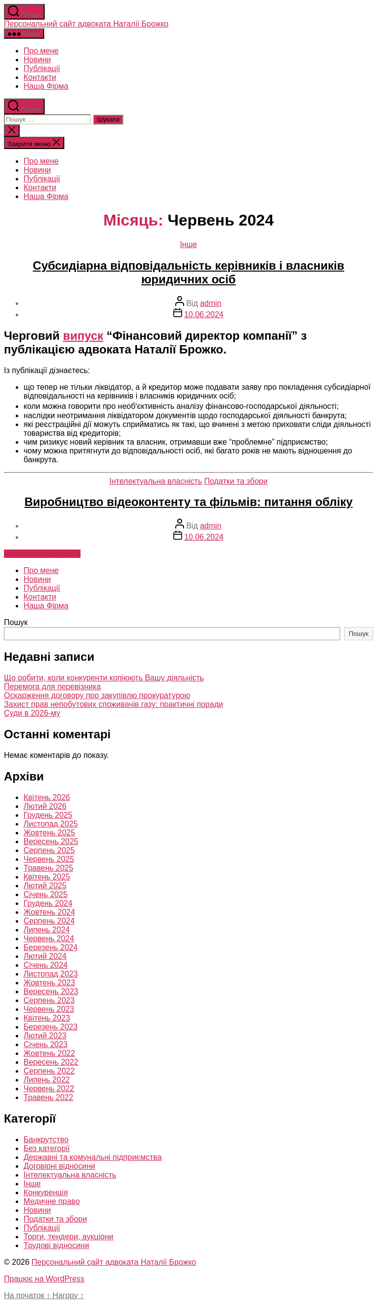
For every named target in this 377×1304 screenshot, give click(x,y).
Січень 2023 (46, 1044)
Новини (37, 59)
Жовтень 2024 (49, 912)
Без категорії (47, 1148)
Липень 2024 (47, 930)
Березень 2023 (51, 1027)
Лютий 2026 (45, 806)
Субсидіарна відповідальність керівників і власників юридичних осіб (188, 272)
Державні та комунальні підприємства (93, 1157)
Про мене (41, 51)
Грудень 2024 (48, 903)
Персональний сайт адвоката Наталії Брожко (86, 24)
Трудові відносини (56, 1245)
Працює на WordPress (44, 1279)
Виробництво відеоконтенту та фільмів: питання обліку (189, 501)
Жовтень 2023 (49, 982)
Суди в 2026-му (32, 713)
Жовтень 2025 (49, 832)
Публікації (42, 68)
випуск (83, 335)
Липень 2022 (47, 1080)
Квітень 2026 (47, 797)
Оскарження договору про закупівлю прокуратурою (97, 695)
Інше (188, 244)
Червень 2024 (49, 938)
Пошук (15, 622)
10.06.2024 (203, 314)
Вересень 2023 (51, 991)
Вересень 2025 (51, 841)
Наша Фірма (46, 86)
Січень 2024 (46, 965)
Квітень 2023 (47, 1018)
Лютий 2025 (45, 885)
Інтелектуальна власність (155, 481)
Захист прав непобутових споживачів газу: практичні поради (113, 704)
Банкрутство (46, 1139)
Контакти (40, 77)
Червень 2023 (49, 1009)
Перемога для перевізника (52, 686)
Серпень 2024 (49, 921)
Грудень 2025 (48, 815)
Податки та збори (236, 481)
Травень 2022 (48, 1097)
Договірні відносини (59, 1166)
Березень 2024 (51, 947)
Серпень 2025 (49, 850)
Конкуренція (46, 1192)
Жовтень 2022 (49, 1053)
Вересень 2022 (51, 1062)
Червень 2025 (49, 859)
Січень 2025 (46, 894)
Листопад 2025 (51, 824)
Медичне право (52, 1201)
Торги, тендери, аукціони (68, 1236)
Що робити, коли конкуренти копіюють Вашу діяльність (104, 678)
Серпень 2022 (49, 1071)
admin (210, 303)
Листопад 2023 (51, 974)
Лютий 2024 (45, 956)
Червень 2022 (49, 1088)
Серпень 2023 (49, 1000)
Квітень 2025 (47, 877)
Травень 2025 (48, 868)
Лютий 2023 (45, 1035)
